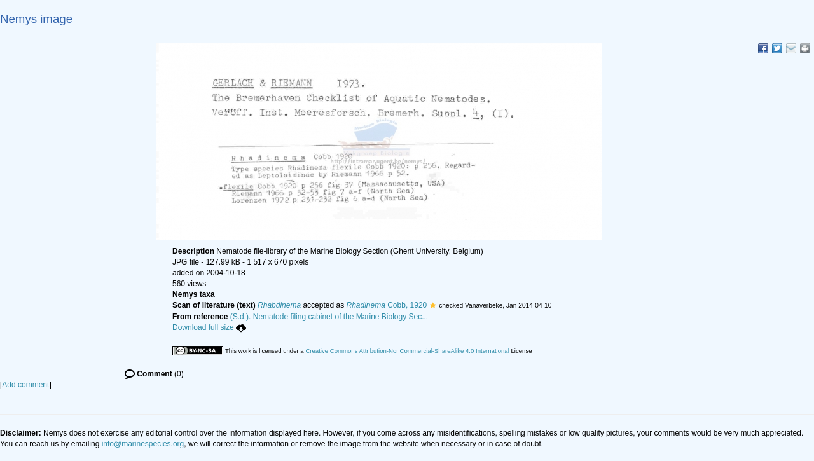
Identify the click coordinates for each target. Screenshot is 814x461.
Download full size (209, 327)
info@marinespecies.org (143, 443)
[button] (433, 305)
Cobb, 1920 (386, 305)
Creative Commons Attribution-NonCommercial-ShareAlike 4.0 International (407, 350)
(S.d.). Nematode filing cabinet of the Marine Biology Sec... (329, 316)
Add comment (25, 384)
